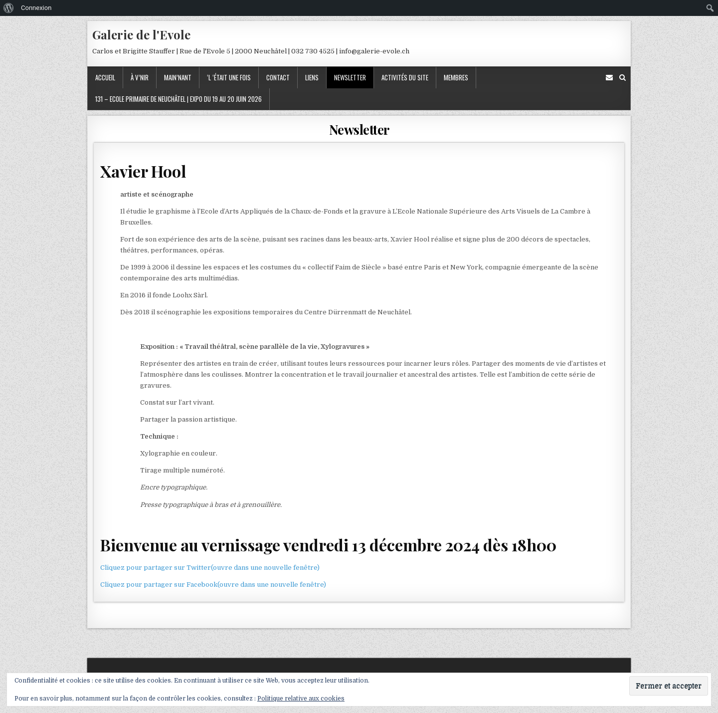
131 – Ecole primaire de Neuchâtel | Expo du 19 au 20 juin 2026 (178, 99)
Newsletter (350, 77)
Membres (456, 77)
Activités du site (404, 77)
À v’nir (140, 77)
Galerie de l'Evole (141, 34)
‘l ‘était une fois (229, 77)
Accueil (105, 77)
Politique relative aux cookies (301, 698)
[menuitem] (8, 8)
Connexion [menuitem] (36, 7)
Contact (278, 77)
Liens (312, 77)
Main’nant (177, 77)
